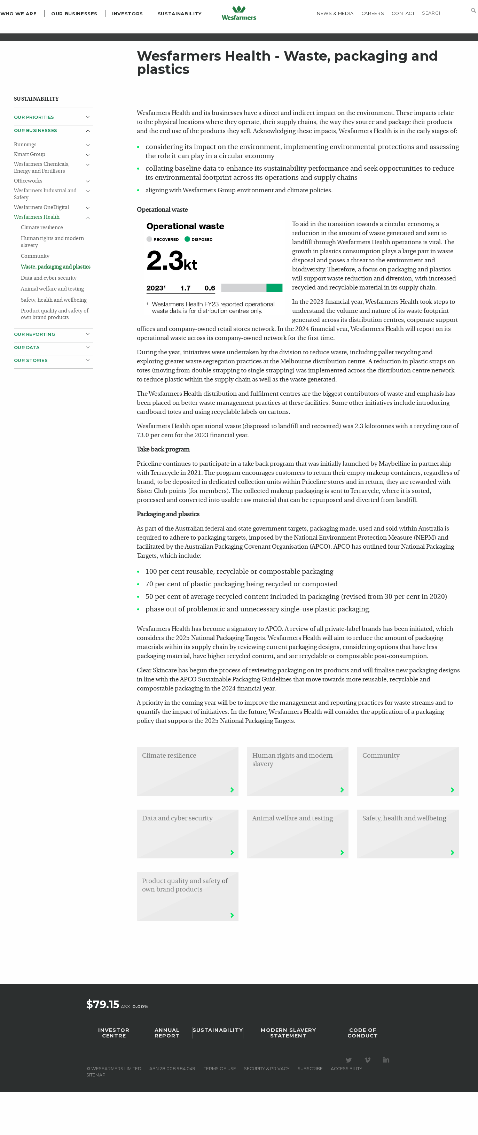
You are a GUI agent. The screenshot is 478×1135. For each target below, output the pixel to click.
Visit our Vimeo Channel (369, 1103)
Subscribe (310, 1111)
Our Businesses (88, 30)
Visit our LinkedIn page (387, 1103)
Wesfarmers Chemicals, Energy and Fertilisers (42, 211)
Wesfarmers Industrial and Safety (45, 237)
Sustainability (193, 30)
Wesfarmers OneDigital (41, 250)
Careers (359, 29)
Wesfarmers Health (37, 260)
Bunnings (25, 188)
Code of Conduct (362, 1076)
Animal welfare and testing (52, 332)
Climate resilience (42, 270)
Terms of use (220, 1111)
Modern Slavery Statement (288, 1076)
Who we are (32, 30)
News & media (321, 29)
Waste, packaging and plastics (56, 310)
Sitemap (95, 1117)
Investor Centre (114, 1076)
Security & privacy (266, 1111)
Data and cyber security (49, 321)
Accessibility (346, 1111)
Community (35, 299)
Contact (389, 29)
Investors (141, 30)
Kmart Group (29, 197)
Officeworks (28, 224)
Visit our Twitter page (350, 1103)
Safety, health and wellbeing (54, 343)
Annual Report (167, 1076)
